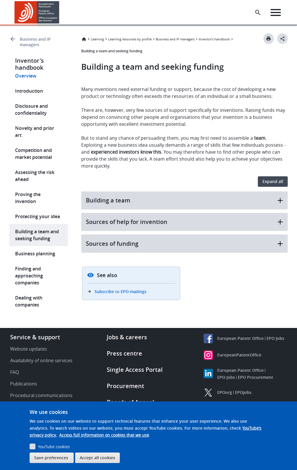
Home (83, 39)
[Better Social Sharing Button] (282, 38)
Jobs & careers (127, 337)
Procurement (125, 386)
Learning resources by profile (130, 39)
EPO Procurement (255, 377)
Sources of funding (184, 243)
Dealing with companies (28, 301)
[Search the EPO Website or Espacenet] (258, 12)
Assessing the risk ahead (35, 175)
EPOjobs (243, 392)
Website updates (28, 349)
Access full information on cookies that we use (104, 435)
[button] (60, 12)
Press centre (124, 353)
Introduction (29, 91)
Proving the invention (28, 197)
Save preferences (51, 457)
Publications (23, 384)
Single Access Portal (135, 370)
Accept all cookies (97, 457)
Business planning (35, 253)
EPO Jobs (275, 338)
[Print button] (268, 38)
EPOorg (224, 392)
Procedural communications (41, 395)
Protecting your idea (37, 216)
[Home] (37, 12)
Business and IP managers (35, 41)
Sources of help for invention (184, 222)
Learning (97, 39)
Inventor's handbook (214, 39)
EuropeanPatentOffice (239, 355)
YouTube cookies (54, 446)
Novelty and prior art (34, 131)
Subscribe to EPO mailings (120, 291)
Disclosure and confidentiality (31, 109)
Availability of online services (41, 360)
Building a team (184, 200)
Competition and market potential (33, 153)
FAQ (14, 372)
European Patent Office (240, 338)
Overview (25, 76)
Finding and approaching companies (29, 276)
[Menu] (275, 12)
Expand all (272, 181)
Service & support (35, 337)
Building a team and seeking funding (37, 235)
